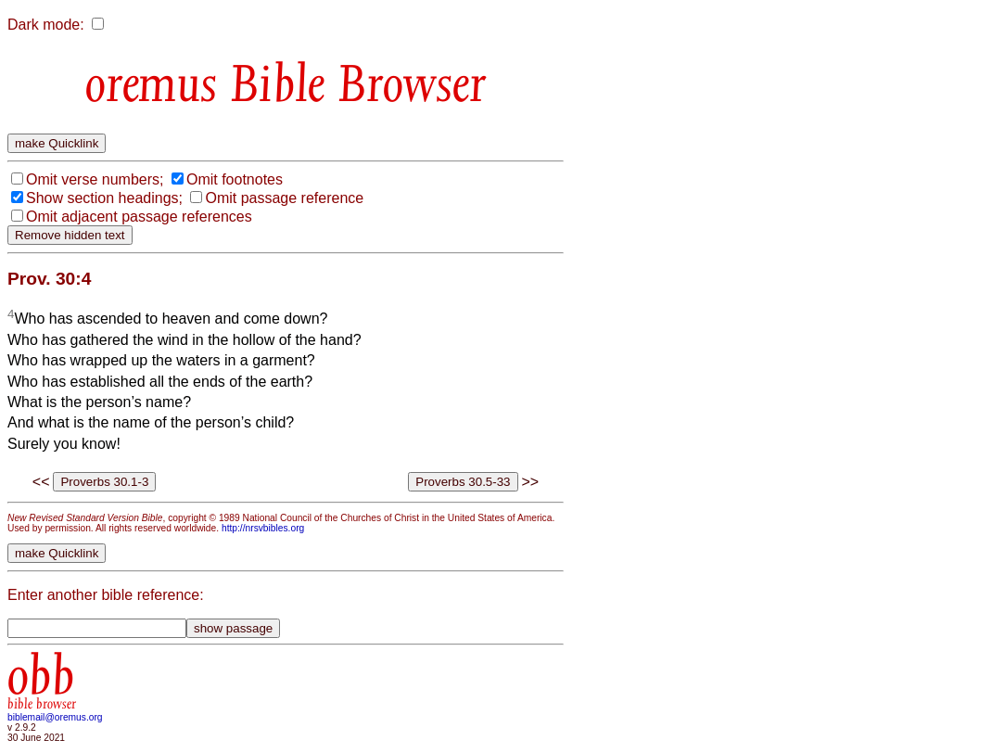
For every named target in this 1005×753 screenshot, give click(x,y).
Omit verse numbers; (94, 179)
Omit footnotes (234, 179)
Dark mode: (45, 24)
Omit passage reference (284, 198)
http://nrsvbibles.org (263, 528)
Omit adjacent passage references (139, 216)
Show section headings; (104, 198)
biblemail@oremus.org (55, 717)
